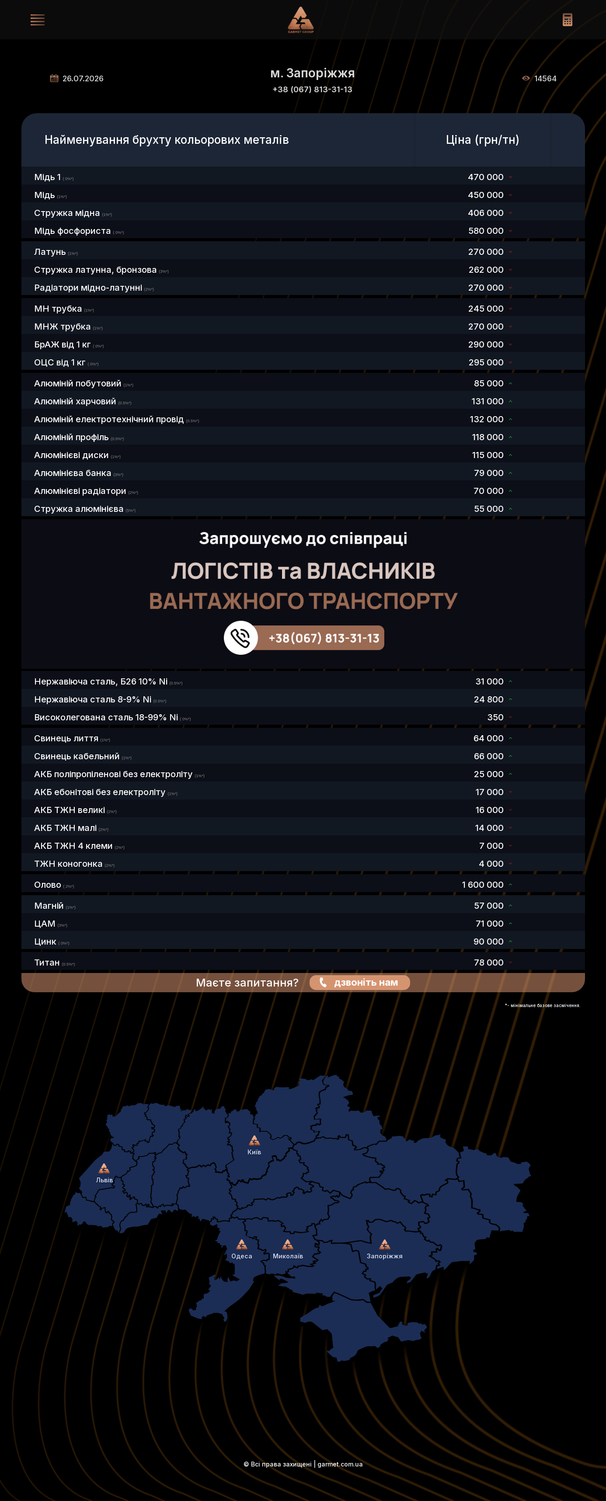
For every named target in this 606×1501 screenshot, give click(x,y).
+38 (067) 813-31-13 (312, 89)
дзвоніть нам (366, 982)
